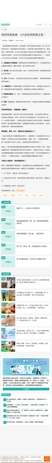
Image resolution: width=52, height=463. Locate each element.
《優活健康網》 (20, 190)
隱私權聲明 (21, 459)
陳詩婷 (11, 40)
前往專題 (26, 389)
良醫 (2, 29)
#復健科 (41, 195)
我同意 (47, 459)
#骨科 (20, 195)
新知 (5, 29)
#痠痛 (26, 195)
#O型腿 (33, 195)
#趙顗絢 (4, 195)
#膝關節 (12, 195)
